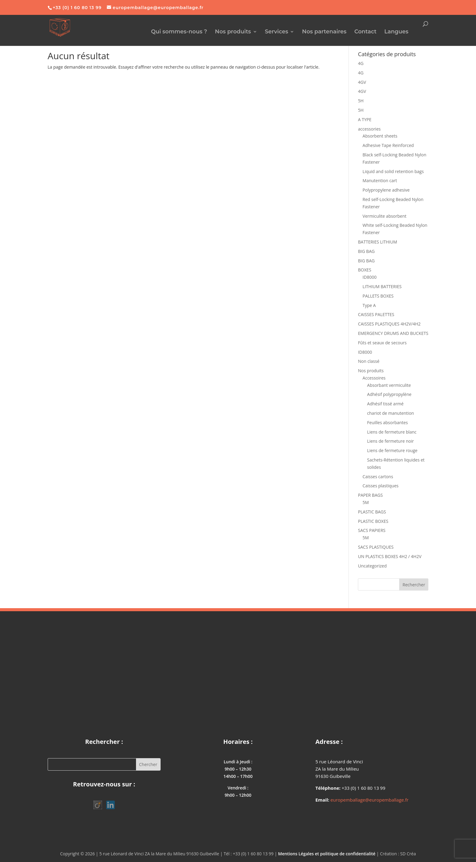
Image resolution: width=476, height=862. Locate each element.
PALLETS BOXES (377, 296)
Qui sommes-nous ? (179, 32)
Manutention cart (379, 180)
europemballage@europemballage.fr (370, 800)
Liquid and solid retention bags (392, 171)
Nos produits (233, 32)
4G (360, 63)
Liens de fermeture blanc (391, 432)
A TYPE (364, 119)
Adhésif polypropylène (389, 394)
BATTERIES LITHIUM (377, 242)
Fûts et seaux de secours (382, 343)
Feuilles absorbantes (387, 422)
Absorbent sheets (379, 136)
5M (365, 502)
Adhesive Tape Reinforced (388, 145)
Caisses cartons (377, 476)
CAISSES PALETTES (376, 314)
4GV (362, 82)
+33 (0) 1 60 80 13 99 (77, 7)
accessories (369, 129)
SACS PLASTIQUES (375, 547)
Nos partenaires (324, 32)
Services (276, 32)
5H (360, 101)
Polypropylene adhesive (386, 190)
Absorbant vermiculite (389, 385)
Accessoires (374, 378)
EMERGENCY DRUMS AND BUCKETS (393, 333)
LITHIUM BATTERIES (382, 286)
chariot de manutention (390, 413)
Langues (396, 32)
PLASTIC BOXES (373, 521)
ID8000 (369, 277)
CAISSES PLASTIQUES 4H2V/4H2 (389, 324)
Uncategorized (372, 566)
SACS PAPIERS (371, 530)
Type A (369, 305)
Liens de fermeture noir (390, 441)
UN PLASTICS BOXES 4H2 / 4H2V (389, 556)
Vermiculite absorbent (384, 216)
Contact (365, 32)
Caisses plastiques (380, 486)
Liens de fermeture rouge (392, 450)
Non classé (368, 361)
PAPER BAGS (370, 495)
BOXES (364, 270)
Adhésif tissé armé (385, 404)
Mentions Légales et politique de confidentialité (327, 854)
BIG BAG (366, 251)
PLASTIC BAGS (372, 512)
